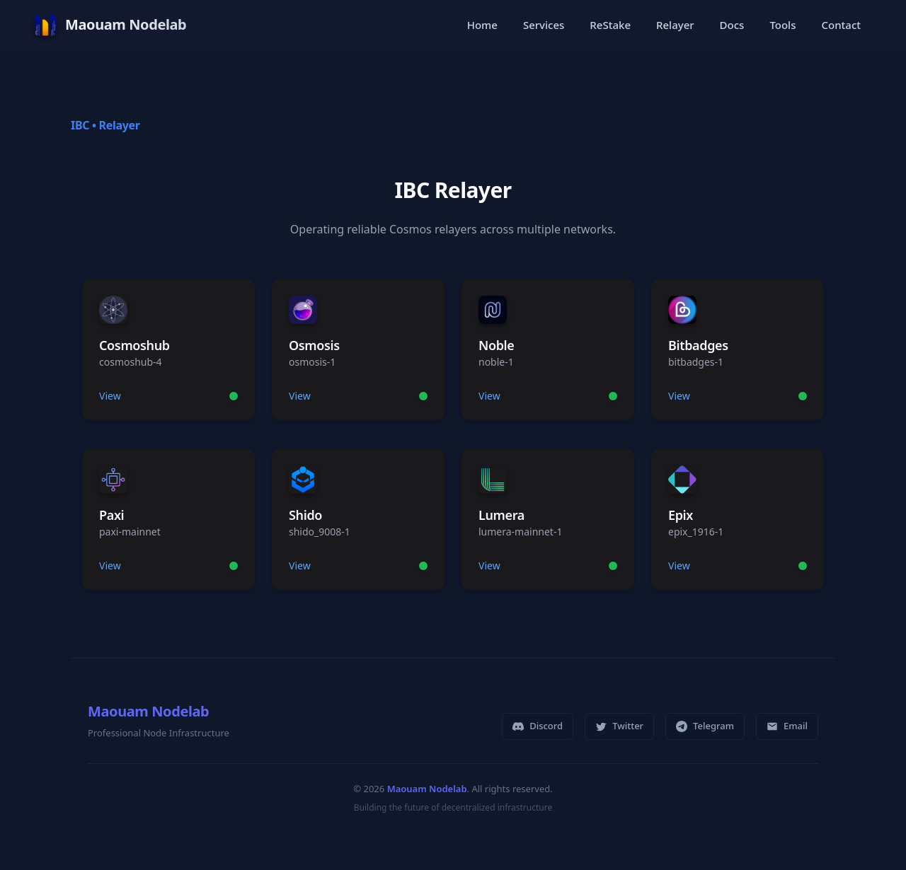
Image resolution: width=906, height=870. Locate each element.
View (110, 395)
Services (543, 25)
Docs (732, 25)
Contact (841, 25)
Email (787, 725)
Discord (537, 725)
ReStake (610, 25)
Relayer (675, 25)
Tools (782, 25)
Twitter (619, 725)
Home (482, 25)
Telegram (705, 725)
